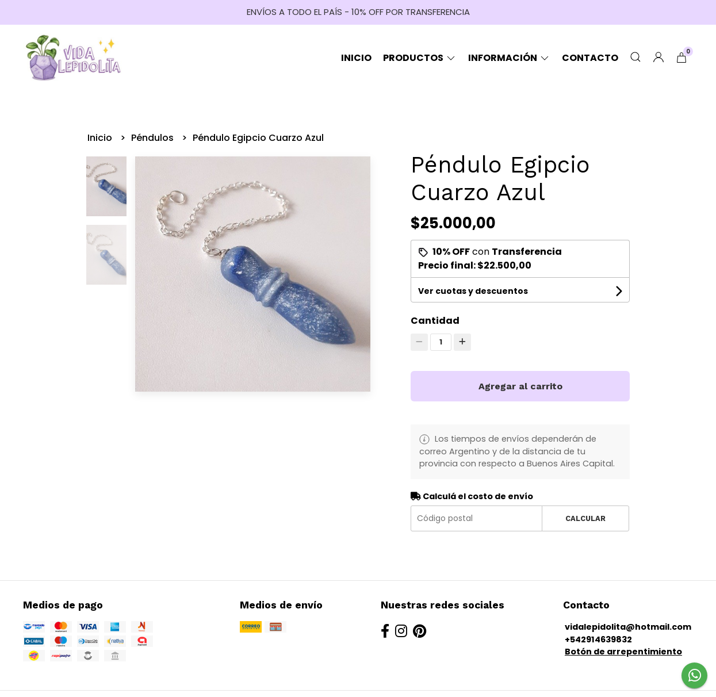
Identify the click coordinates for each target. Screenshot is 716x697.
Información (509, 57)
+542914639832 (598, 639)
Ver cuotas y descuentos (473, 291)
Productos (420, 57)
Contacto (590, 57)
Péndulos (153, 137)
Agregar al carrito (520, 386)
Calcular (585, 518)
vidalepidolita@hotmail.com (628, 627)
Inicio (356, 57)
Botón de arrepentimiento (623, 651)
